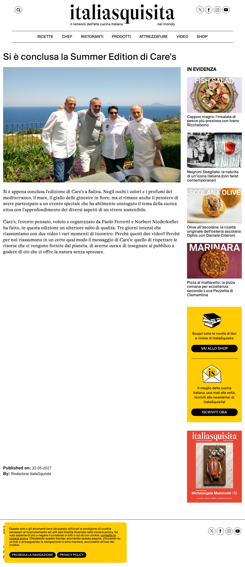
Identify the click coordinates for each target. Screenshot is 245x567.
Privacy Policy (72, 555)
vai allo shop (214, 350)
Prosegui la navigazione (32, 555)
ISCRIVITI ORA (214, 413)
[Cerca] (7, 10)
